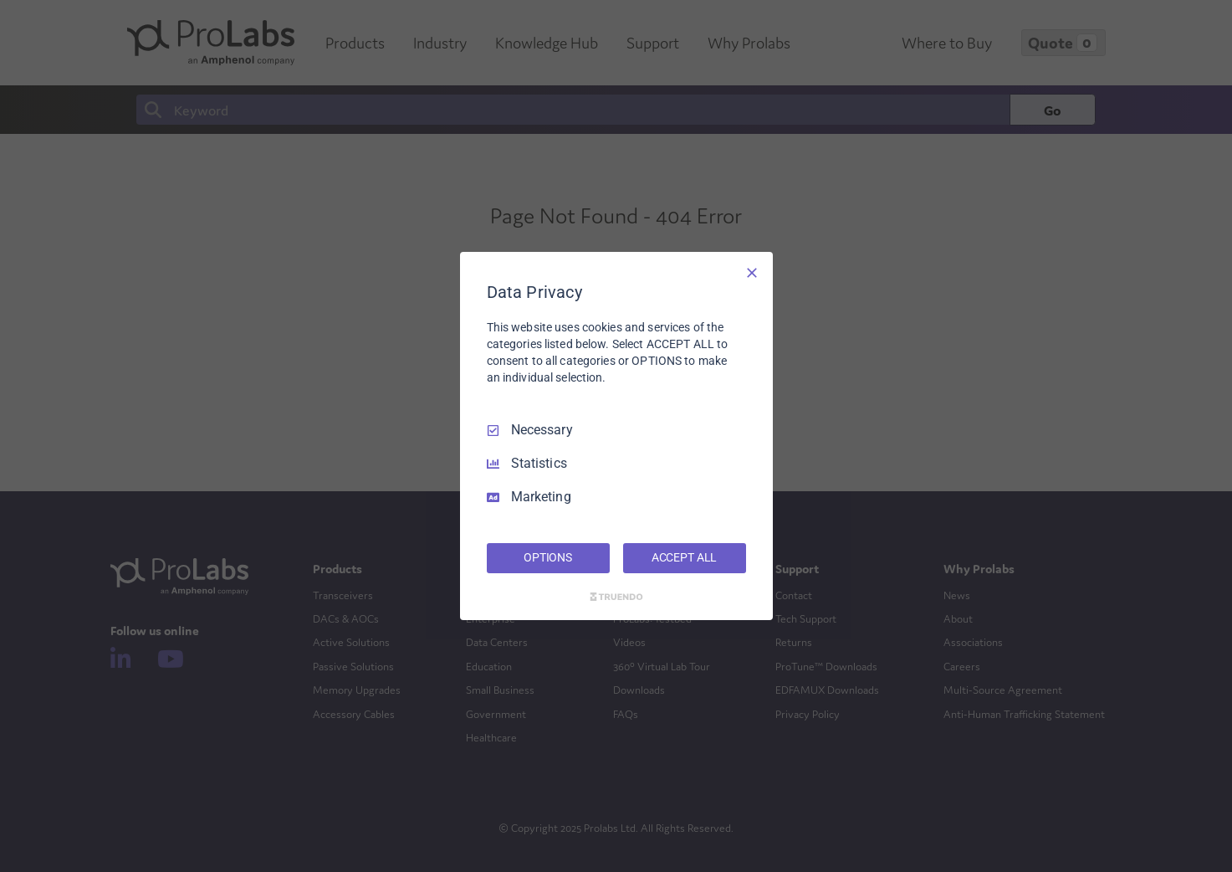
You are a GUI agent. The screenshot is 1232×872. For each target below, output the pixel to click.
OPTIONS (548, 557)
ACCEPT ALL (685, 557)
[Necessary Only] (752, 273)
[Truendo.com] (616, 596)
